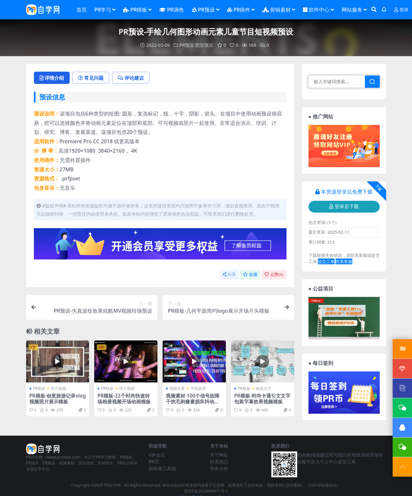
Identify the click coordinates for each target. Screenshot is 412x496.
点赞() (274, 274)
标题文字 (263, 388)
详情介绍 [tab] (52, 78)
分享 (229, 274)
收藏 (250, 274)
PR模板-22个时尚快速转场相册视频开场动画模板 (124, 398)
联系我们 (219, 462)
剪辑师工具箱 (162, 468)
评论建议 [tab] (131, 78)
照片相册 (58, 388)
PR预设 (186, 45)
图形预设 (204, 45)
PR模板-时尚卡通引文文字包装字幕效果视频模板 (262, 398)
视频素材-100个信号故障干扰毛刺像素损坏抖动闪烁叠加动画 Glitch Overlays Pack (194, 404)
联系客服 (344, 261)
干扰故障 (198, 388)
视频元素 (177, 388)
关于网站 (219, 455)
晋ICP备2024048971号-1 (206, 491)
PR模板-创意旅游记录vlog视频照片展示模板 (57, 398)
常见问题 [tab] (91, 78)
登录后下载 (344, 206)
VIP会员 (157, 455)
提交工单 (326, 261)
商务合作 (219, 468)
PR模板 (39, 388)
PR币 (154, 462)
